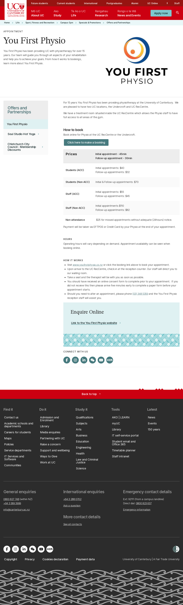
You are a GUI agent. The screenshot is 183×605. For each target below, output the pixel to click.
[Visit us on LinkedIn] (83, 360)
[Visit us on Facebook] (66, 360)
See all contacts (72, 524)
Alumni (134, 3)
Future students (39, 3)
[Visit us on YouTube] (101, 360)
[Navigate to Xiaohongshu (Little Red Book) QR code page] (109, 360)
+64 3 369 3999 (12, 503)
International (90, 3)
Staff (177, 3)
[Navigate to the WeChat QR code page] (92, 360)
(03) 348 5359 (140, 293)
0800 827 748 (11, 499)
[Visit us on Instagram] (75, 360)
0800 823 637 (144, 503)
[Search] (178, 13)
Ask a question (71, 505)
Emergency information (136, 509)
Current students (66, 3)
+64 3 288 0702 (72, 499)
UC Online (152, 3)
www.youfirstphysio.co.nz (88, 264)
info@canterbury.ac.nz (16, 509)
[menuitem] (37, 13)
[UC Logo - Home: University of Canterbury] (16, 10)
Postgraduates (114, 3)
